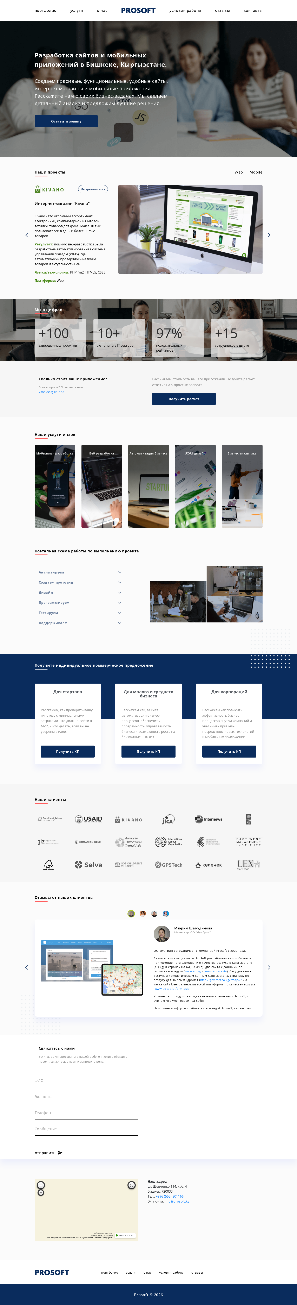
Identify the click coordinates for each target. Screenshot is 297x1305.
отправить (45, 1152)
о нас (102, 10)
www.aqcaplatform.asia (172, 989)
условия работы (185, 10)
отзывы (222, 10)
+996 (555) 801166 (51, 392)
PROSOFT (138, 10)
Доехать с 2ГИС (126, 1236)
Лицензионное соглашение (101, 1235)
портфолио (46, 10)
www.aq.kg (193, 971)
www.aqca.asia (216, 971)
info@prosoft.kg (177, 1201)
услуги (76, 10)
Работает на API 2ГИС (103, 1233)
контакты (253, 10)
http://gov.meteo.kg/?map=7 (221, 980)
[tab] (238, 172)
